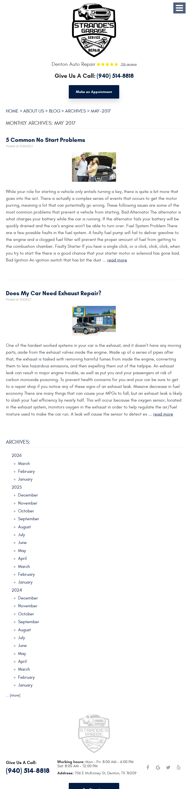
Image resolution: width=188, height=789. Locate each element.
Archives (75, 111)
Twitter (168, 767)
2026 (17, 455)
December (28, 495)
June (22, 542)
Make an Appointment (94, 92)
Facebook (147, 767)
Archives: (18, 442)
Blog (54, 111)
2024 (17, 590)
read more (117, 260)
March (24, 463)
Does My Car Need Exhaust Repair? (53, 293)
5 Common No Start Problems (45, 140)
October (26, 511)
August (24, 527)
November (27, 503)
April (22, 558)
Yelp (178, 767)
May (22, 550)
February (26, 471)
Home (12, 111)
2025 (17, 487)
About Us (33, 111)
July (21, 534)
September (28, 518)
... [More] (13, 695)
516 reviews (128, 64)
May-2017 (101, 111)
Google (158, 767)
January (25, 479)
